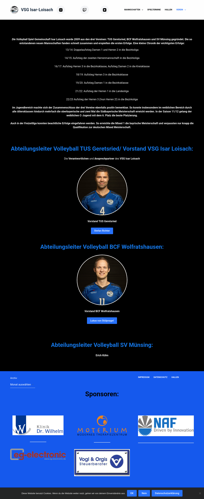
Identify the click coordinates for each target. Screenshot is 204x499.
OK (132, 493)
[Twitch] (89, 10)
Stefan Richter (102, 230)
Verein (181, 10)
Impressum (143, 377)
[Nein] (200, 493)
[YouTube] (109, 10)
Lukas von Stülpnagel (102, 320)
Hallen (168, 10)
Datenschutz (160, 377)
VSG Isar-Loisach (37, 9)
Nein (144, 493)
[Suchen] (192, 10)
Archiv (13, 378)
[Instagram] (67, 10)
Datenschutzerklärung (167, 493)
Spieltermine (154, 10)
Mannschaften (134, 10)
